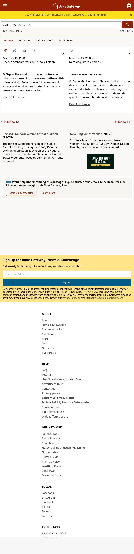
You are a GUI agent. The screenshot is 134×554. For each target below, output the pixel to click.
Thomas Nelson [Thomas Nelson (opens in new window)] (52, 461)
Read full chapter (13, 97)
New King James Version (86, 134)
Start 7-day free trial (21, 192)
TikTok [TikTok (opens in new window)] (46, 507)
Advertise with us (53, 384)
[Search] (127, 24)
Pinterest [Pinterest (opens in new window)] (47, 502)
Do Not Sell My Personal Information (66, 402)
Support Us (49, 353)
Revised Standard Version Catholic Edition (30, 134)
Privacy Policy (69, 297)
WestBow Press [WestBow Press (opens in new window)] (51, 466)
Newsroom (49, 348)
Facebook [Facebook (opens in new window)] (48, 493)
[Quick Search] (61, 24)
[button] (129, 5)
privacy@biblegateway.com (108, 297)
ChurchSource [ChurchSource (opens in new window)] (51, 443)
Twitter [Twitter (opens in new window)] (46, 511)
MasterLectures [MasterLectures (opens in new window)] (51, 475)
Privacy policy (51, 393)
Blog (45, 343)
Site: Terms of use (53, 412)
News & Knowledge (54, 325)
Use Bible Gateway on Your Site (61, 379)
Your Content (66, 40)
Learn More (48, 192)
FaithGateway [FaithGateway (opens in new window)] (50, 434)
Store (45, 339)
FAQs (45, 370)
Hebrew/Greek (44, 40)
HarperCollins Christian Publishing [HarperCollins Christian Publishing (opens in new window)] (63, 447)
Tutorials (47, 374)
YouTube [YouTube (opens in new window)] (47, 516)
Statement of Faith (53, 329)
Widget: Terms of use (55, 416)
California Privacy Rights (58, 398)
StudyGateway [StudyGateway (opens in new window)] (51, 438)
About (46, 320)
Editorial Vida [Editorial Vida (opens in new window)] (50, 457)
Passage (8, 40)
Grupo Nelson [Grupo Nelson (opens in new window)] (50, 452)
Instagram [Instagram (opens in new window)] (48, 497)
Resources (24, 40)
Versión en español (54, 533)
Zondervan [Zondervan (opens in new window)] (49, 471)
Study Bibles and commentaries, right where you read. (66, 14)
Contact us (48, 388)
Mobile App (49, 334)
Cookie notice (50, 407)
